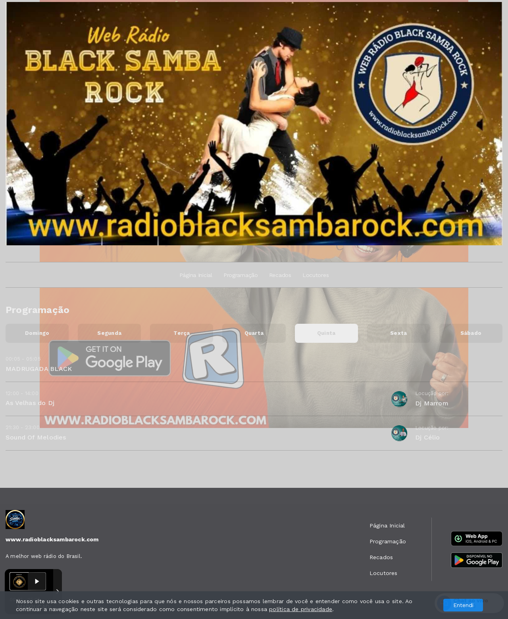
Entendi (463, 605)
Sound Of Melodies (36, 437)
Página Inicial (195, 275)
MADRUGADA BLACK (39, 369)
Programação (240, 275)
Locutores (315, 275)
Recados (280, 275)
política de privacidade (300, 609)
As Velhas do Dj (30, 403)
